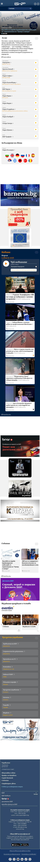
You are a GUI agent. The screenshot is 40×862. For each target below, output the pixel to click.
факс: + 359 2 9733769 (20, 825)
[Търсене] (30, 8)
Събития (5, 780)
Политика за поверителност (12, 854)
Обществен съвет (8, 773)
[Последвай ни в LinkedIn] (22, 859)
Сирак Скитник (7, 778)
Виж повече (6, 57)
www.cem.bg (20, 829)
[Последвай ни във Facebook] (10, 859)
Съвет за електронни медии (12, 787)
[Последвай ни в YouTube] (18, 859)
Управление (6, 763)
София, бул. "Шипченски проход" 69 (20, 821)
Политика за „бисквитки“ (28, 854)
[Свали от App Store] (16, 845)
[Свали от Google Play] (24, 845)
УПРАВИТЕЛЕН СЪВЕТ (8, 769)
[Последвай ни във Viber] (29, 859)
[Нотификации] (35, 4)
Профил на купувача (9, 775)
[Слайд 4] (6, 33)
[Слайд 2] (3, 33)
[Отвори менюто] (2, 3)
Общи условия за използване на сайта (20, 850)
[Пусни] (36, 62)
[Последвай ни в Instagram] (14, 859)
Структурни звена (9, 783)
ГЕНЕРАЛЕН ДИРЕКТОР (5, 765)
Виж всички (6, 414)
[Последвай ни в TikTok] (26, 859)
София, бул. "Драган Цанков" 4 (20, 811)
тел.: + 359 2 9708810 (20, 823)
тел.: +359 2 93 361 (20, 813)
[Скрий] (36, 38)
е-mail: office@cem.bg (20, 827)
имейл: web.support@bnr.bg (20, 815)
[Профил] (38, 4)
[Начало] (20, 4)
